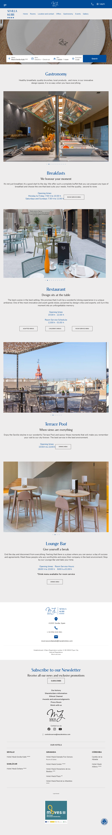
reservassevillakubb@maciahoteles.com (57, 641)
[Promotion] (78, 60)
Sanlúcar (12, 764)
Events (78, 14)
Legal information (56, 793)
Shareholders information (56, 693)
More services (56, 654)
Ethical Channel (56, 696)
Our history (56, 690)
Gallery (85, 14)
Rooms (33, 14)
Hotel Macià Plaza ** (54, 776)
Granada (51, 752)
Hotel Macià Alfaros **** (96, 765)
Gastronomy (68, 14)
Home (25, 14)
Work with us (56, 705)
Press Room (56, 702)
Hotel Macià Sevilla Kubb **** (18, 757)
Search (95, 58)
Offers (58, 14)
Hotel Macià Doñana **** (16, 768)
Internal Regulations (56, 652)
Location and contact (46, 14)
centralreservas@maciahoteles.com (57, 734)
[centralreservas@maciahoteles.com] (43, 734)
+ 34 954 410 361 (54, 632)
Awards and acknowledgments (56, 699)
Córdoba (97, 752)
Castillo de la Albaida (97, 758)
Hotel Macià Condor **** (55, 764)
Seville (10, 752)
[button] (63, 164)
